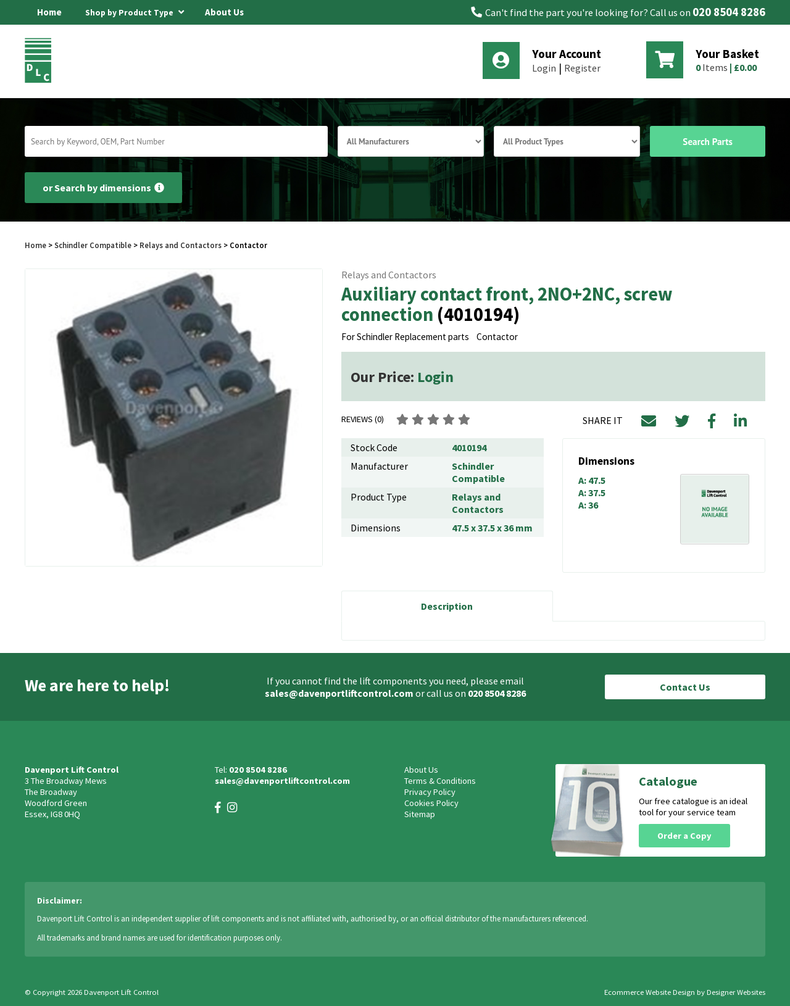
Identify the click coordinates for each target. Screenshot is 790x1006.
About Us (224, 12)
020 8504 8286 (728, 12)
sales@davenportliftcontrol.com (339, 693)
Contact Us (685, 687)
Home (49, 12)
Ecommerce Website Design (649, 992)
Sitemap (419, 814)
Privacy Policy (429, 791)
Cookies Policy (431, 803)
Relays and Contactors (180, 245)
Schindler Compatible (92, 245)
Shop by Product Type (134, 10)
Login (544, 68)
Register (582, 68)
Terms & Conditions (440, 780)
